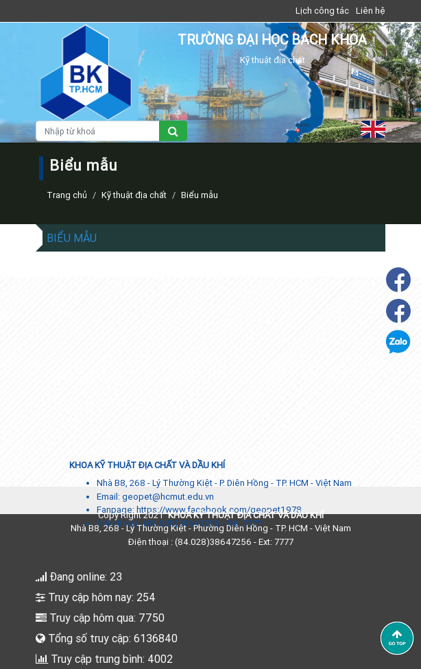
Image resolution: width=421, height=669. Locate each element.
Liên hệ (370, 10)
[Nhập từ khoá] (98, 131)
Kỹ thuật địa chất (134, 195)
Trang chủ (67, 195)
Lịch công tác (322, 10)
